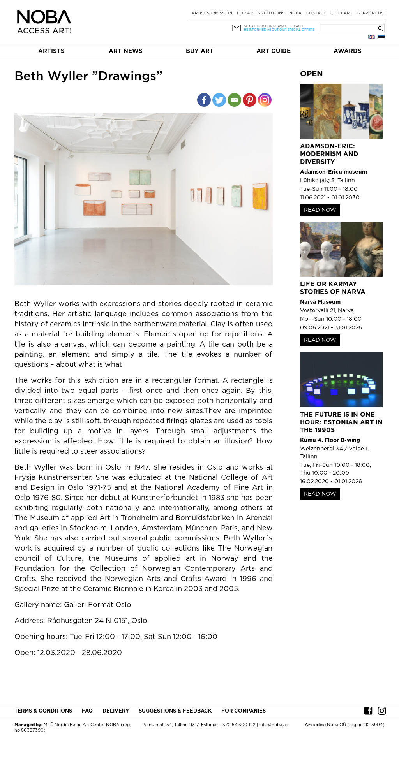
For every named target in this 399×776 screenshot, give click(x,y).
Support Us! (371, 13)
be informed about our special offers (279, 29)
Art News (126, 51)
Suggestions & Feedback (175, 711)
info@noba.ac (273, 725)
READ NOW (320, 210)
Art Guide (273, 51)
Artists (51, 51)
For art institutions (260, 13)
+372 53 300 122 (238, 725)
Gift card (341, 13)
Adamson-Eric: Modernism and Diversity (329, 154)
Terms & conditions (43, 711)
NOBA (295, 13)
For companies (243, 711)
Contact (316, 13)
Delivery (115, 711)
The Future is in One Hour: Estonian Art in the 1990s (341, 422)
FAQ (87, 711)
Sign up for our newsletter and (273, 26)
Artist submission (212, 13)
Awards (348, 51)
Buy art (200, 51)
